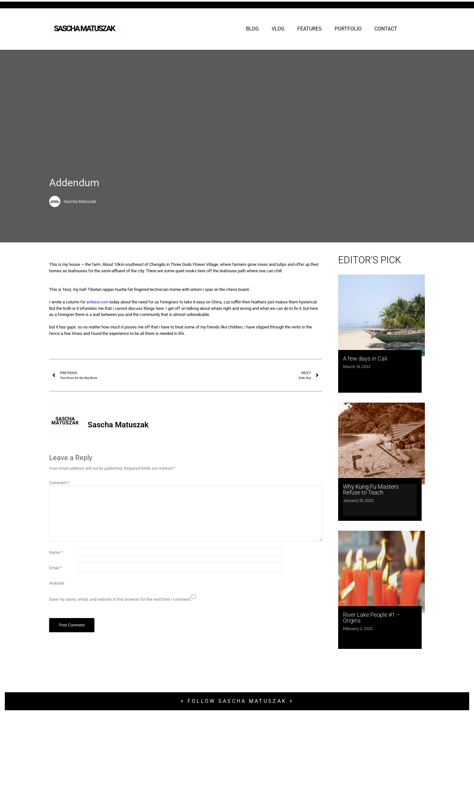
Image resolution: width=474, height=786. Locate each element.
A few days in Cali (365, 358)
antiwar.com (97, 302)
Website (56, 583)
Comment (59, 482)
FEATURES (309, 29)
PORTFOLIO (348, 29)
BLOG (252, 29)
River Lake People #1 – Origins (371, 617)
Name (56, 552)
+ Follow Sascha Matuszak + (237, 701)
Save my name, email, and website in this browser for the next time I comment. (120, 599)
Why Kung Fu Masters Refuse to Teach (371, 489)
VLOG (278, 29)
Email (55, 567)
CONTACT (385, 29)
